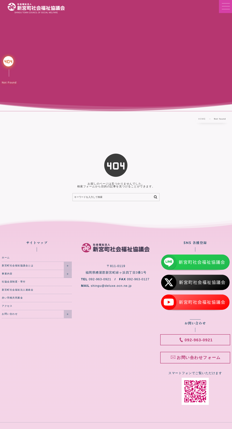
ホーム (6, 257)
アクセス (7, 306)
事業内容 (7, 273)
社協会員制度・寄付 (14, 281)
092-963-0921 (199, 340)
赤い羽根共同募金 (12, 298)
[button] (225, 6)
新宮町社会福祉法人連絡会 (17, 290)
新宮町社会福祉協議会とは (17, 265)
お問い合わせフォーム (199, 357)
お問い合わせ (10, 314)
